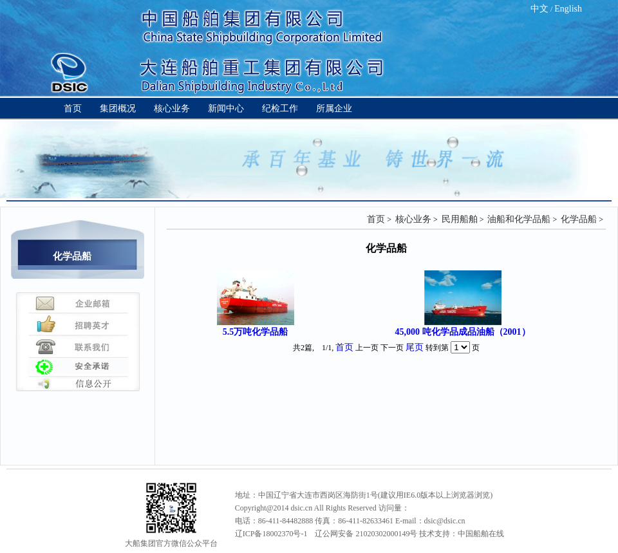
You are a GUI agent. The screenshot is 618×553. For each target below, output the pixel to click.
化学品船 (579, 219)
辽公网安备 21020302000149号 (366, 533)
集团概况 (118, 108)
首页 (73, 108)
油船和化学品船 (518, 219)
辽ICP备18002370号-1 (271, 533)
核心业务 (172, 108)
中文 (539, 9)
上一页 (367, 347)
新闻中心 (226, 108)
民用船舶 (460, 219)
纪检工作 (280, 108)
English (568, 9)
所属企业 (334, 108)
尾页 (415, 347)
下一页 (392, 347)
